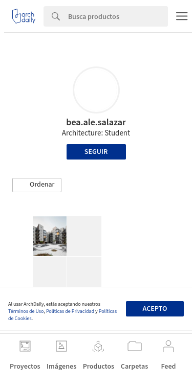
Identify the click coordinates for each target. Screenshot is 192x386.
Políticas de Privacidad (70, 311)
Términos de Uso (26, 311)
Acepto (154, 309)
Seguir (96, 152)
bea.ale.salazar (95, 122)
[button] (36, 185)
